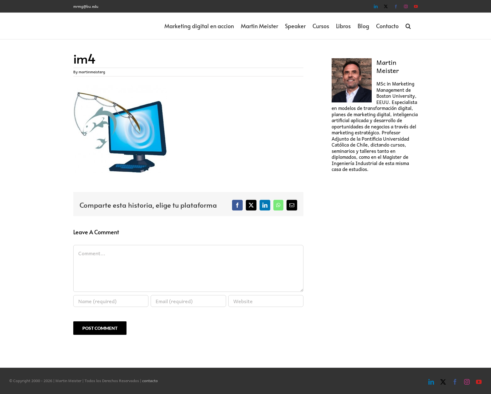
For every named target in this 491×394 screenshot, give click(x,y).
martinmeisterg (92, 72)
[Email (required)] (188, 301)
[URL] (265, 301)
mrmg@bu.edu (85, 6)
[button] (408, 26)
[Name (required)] (110, 301)
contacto (150, 380)
